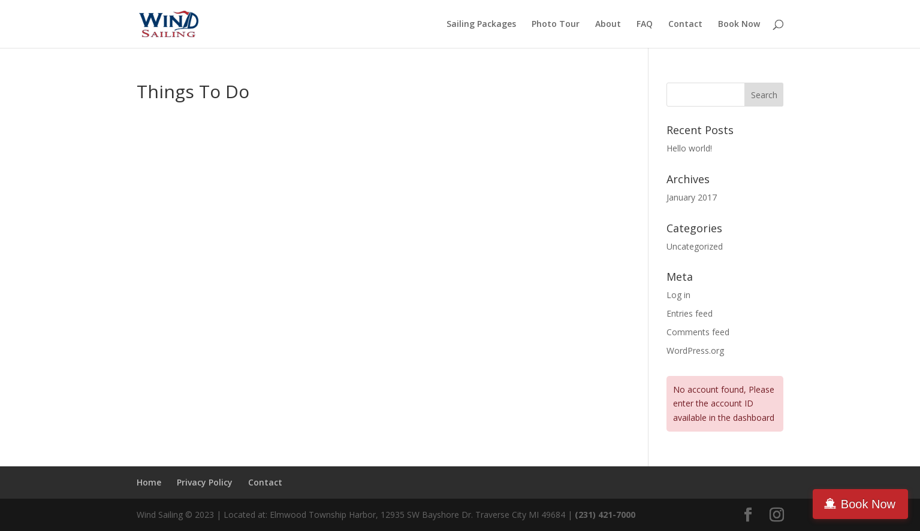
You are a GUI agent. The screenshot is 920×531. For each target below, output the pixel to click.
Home (149, 482)
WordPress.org (695, 350)
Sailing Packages (481, 24)
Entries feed (689, 313)
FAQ (645, 24)
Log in (678, 295)
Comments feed (697, 332)
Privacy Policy (205, 482)
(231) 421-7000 (606, 514)
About (608, 24)
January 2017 (691, 197)
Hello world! (689, 148)
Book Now (739, 24)
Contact (685, 24)
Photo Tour (556, 24)
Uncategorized (694, 246)
